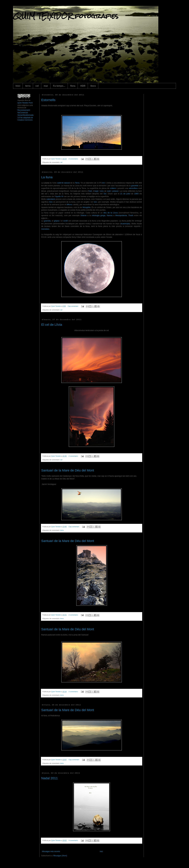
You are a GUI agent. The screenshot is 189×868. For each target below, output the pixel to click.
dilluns (69, 204)
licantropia (125, 223)
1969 (136, 194)
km (103, 183)
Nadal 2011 (49, 778)
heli (90, 191)
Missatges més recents (51, 851)
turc (95, 202)
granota (47, 221)
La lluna (47, 177)
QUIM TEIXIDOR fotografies (65, 16)
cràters (113, 188)
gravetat (134, 185)
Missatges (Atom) (60, 856)
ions (102, 191)
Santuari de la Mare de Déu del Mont (67, 470)
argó (96, 191)
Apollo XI (59, 196)
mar (46, 86)
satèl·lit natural (63, 183)
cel (37, 86)
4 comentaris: (74, 840)
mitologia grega (98, 215)
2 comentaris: (74, 159)
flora (72, 86)
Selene (83, 215)
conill (65, 221)
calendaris (50, 199)
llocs (93, 86)
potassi (115, 191)
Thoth (130, 215)
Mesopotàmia (121, 215)
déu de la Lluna (110, 213)
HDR (82, 86)
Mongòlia (87, 207)
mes (51, 202)
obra (26, 100)
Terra (77, 183)
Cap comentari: (73, 306)
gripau (56, 221)
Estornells (48, 100)
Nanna (109, 215)
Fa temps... (59, 86)
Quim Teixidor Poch (25, 103)
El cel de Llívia (51, 324)
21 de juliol (125, 194)
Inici (18, 86)
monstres (45, 229)
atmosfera (133, 188)
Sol (104, 194)
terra (28, 86)
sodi (109, 191)
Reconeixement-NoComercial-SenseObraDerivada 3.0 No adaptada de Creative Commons (25, 115)
